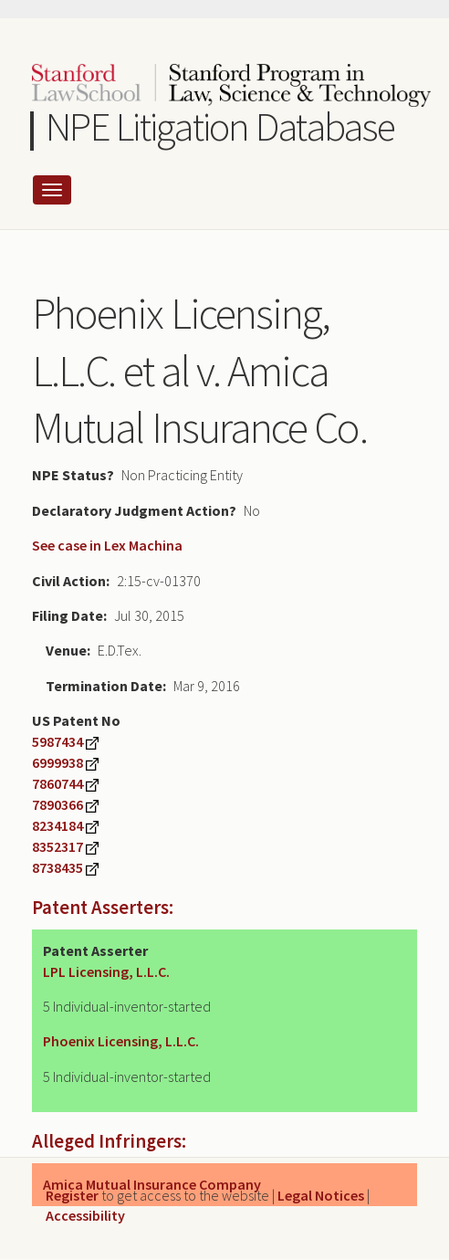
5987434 (57, 741)
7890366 (57, 804)
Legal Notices (320, 1195)
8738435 (57, 867)
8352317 (57, 846)
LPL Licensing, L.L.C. (106, 971)
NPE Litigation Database (220, 126)
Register (72, 1195)
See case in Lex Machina (107, 545)
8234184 (57, 825)
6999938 (57, 762)
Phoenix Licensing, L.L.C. (121, 1041)
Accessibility (85, 1215)
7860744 (57, 783)
